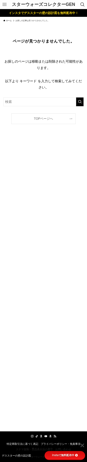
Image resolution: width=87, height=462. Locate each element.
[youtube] (46, 436)
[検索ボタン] (82, 4)
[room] (41, 436)
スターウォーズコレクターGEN (43, 4)
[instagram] (32, 436)
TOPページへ (43, 118)
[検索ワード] (43, 101)
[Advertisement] (43, 281)
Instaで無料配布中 (65, 455)
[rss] (55, 436)
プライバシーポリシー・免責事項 (60, 443)
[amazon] (50, 436)
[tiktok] (36, 436)
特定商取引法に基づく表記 (22, 443)
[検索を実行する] (80, 101)
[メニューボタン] (4, 4)
